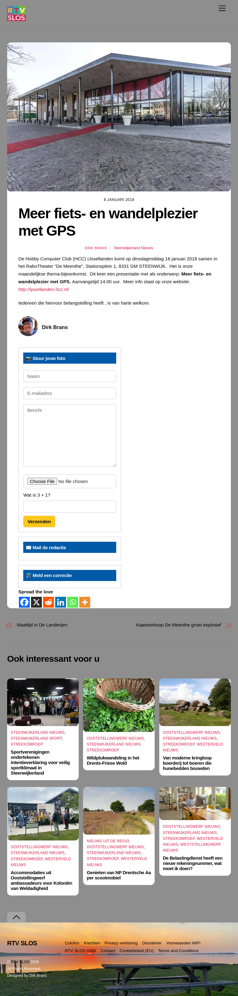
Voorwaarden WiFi (183, 943)
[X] (36, 602)
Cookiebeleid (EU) (137, 950)
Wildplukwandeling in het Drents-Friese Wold (113, 760)
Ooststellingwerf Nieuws (115, 738)
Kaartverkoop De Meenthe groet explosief (178, 624)
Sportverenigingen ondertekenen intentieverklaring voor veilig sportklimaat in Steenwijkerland (40, 762)
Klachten (92, 943)
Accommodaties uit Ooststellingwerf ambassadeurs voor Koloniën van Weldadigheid (41, 880)
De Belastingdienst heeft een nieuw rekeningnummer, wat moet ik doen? (192, 863)
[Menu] (222, 8)
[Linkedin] (60, 602)
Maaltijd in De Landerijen (42, 624)
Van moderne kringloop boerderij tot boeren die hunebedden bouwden (187, 763)
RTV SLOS (20, 962)
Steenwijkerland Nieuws (133, 248)
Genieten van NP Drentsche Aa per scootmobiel (119, 875)
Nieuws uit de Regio (108, 841)
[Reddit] (48, 602)
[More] (84, 602)
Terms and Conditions (178, 950)
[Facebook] (24, 602)
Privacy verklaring (121, 943)
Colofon (72, 943)
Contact (108, 950)
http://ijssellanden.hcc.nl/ (43, 289)
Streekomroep (27, 744)
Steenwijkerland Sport (36, 738)
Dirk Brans (96, 248)
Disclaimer (152, 943)
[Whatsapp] (72, 602)
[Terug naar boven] (16, 917)
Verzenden (39, 521)
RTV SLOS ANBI (80, 950)
